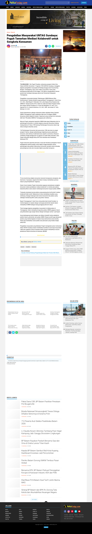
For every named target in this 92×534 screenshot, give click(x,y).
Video (68, 133)
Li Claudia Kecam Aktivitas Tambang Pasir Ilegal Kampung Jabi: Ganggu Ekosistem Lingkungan (41, 432)
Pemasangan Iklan (79, 516)
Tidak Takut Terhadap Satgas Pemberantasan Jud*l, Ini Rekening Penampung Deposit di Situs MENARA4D (76, 145)
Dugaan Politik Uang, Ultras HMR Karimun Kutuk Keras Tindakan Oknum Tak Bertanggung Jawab (74, 250)
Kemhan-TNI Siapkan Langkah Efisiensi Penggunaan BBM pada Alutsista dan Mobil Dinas (73, 208)
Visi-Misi (66, 514)
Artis (6, 509)
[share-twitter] (49, 46)
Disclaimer (81, 514)
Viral (68, 136)
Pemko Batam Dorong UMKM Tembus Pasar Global (40, 461)
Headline (17, 7)
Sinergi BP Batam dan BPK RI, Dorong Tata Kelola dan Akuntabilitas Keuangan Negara (39, 491)
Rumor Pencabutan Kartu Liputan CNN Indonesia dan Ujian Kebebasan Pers (74, 318)
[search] (57, 2)
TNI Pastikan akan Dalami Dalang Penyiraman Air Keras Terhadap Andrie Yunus (74, 214)
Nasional (29, 7)
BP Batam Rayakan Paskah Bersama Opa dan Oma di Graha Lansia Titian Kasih (40, 442)
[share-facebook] (46, 46)
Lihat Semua (34, 499)
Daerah (23, 7)
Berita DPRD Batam (60, 7)
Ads (46, 527)
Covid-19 (69, 129)
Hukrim (7, 515)
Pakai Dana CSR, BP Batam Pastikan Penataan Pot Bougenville (40, 402)
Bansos (34, 509)
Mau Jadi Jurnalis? (68, 518)
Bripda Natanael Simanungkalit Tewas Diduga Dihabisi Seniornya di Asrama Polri (40, 412)
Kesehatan (79, 7)
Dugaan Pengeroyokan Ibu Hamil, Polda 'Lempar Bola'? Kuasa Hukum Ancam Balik (74, 202)
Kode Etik (71, 514)
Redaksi (76, 514)
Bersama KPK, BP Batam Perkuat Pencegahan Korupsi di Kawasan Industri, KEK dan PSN (40, 471)
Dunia (20, 513)
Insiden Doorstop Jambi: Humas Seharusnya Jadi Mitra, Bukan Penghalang (73, 324)
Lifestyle (46, 7)
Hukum (52, 7)
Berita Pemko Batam (38, 7)
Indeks (12, 7)
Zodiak (48, 519)
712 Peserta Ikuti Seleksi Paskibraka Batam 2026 (39, 422)
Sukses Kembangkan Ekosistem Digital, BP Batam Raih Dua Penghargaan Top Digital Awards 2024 (75, 153)
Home (7, 7)
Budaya (7, 511)
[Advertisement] (13, 71)
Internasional (50, 515)
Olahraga (35, 517)
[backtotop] (46, 502)
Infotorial (35, 515)
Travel (20, 519)
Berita (48, 509)
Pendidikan (70, 126)
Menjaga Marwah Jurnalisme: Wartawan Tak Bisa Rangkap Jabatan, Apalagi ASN (73, 331)
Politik (68, 7)
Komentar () (58, 46)
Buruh (20, 511)
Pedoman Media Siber (69, 516)
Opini (47, 517)
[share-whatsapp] (53, 46)
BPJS (20, 509)
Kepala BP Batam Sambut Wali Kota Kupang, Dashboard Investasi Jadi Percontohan (39, 451)
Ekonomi (73, 7)
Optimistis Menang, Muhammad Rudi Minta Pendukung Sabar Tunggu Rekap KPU (73, 244)
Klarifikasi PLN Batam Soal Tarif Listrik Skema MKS (40, 481)
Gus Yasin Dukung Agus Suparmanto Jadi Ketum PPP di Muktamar (73, 238)
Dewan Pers (8, 513)
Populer (84, 2)
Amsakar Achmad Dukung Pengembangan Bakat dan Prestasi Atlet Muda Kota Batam (40, 253)
